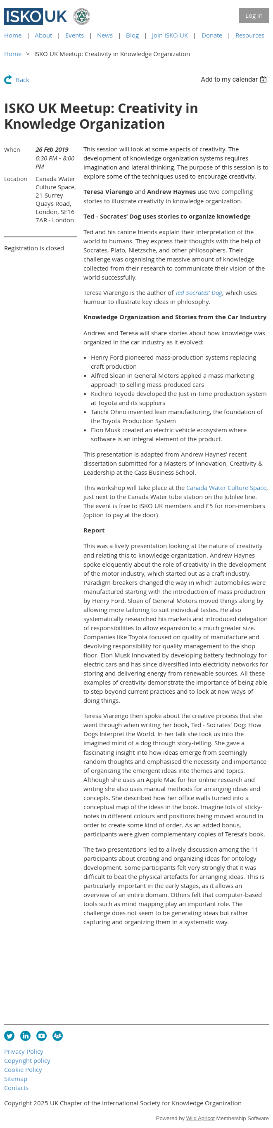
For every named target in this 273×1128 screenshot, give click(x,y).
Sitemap (15, 1078)
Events (74, 35)
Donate (212, 35)
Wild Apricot (200, 1118)
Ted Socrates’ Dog (198, 292)
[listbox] (235, 79)
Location (15, 179)
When (12, 149)
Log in (254, 15)
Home (12, 35)
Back (22, 79)
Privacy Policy (23, 1051)
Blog (132, 35)
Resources (249, 35)
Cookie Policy (23, 1069)
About (43, 35)
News (105, 35)
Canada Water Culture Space (226, 487)
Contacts (16, 1087)
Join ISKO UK (170, 35)
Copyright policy (27, 1060)
